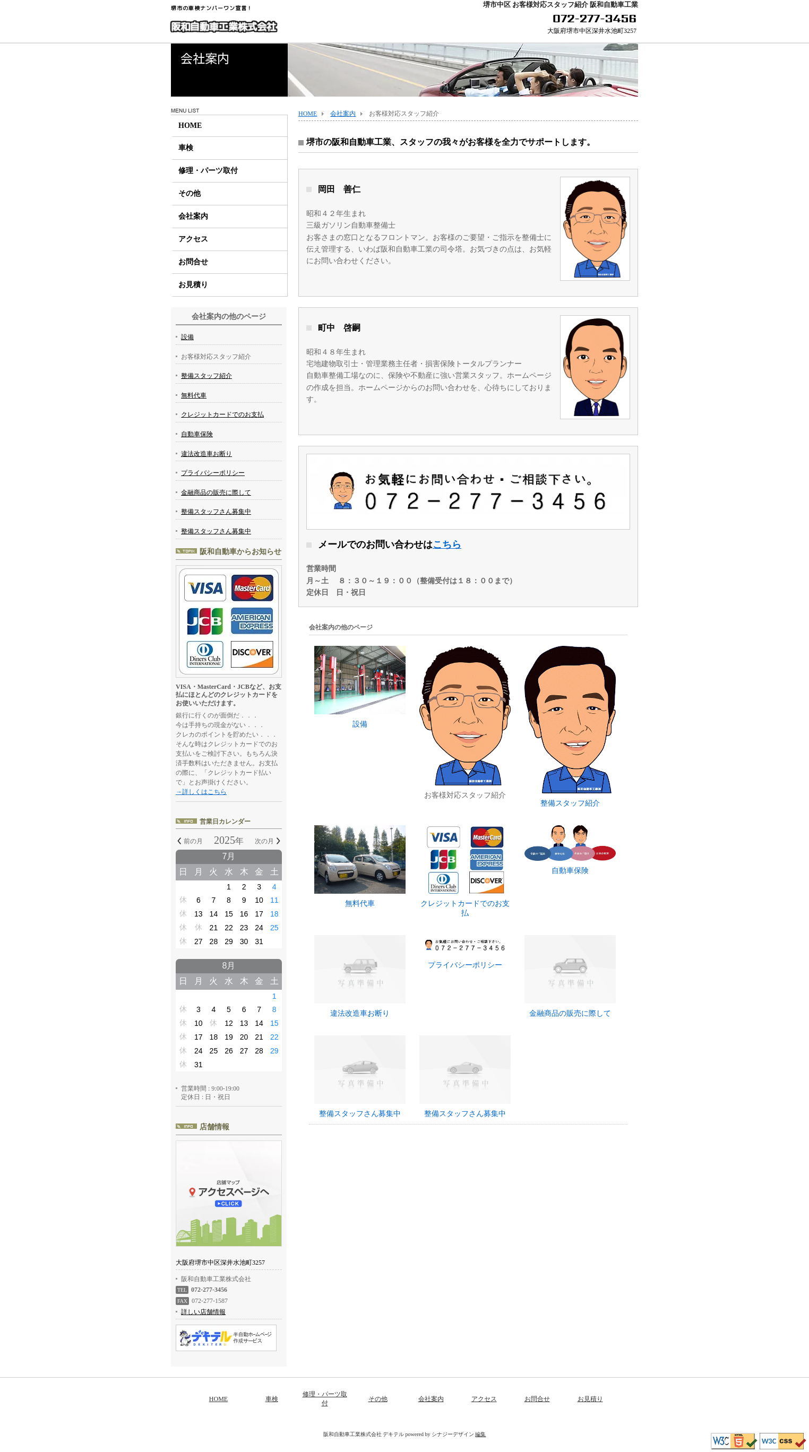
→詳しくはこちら (201, 792)
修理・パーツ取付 (208, 171)
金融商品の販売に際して (570, 1013)
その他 (189, 193)
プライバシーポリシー (465, 952)
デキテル (393, 1434)
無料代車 (360, 866)
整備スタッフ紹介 (570, 726)
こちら (447, 544)
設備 (360, 687)
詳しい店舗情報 (203, 1312)
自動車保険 (570, 850)
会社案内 (193, 216)
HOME (190, 125)
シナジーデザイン (453, 1434)
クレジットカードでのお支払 (465, 871)
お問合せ (193, 262)
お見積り (193, 285)
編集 (480, 1434)
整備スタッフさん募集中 (360, 1114)
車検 (185, 148)
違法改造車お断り (360, 1013)
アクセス (193, 239)
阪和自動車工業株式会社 (223, 26)
